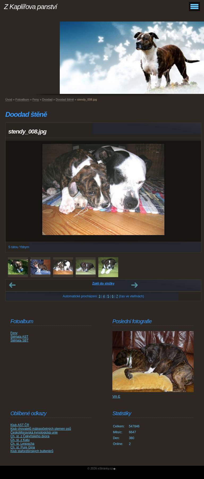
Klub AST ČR (19, 425)
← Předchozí (12, 285)
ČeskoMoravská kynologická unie (34, 432)
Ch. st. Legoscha (22, 443)
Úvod (8, 99)
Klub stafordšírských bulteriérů (31, 451)
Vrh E (116, 396)
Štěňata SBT (19, 340)
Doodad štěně (65, 99)
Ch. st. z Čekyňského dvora (29, 436)
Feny (35, 99)
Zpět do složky (103, 283)
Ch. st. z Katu (19, 440)
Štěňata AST (19, 337)
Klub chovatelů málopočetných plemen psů (40, 429)
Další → (134, 285)
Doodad (47, 99)
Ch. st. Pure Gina (22, 447)
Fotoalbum (22, 99)
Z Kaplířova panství (30, 7)
